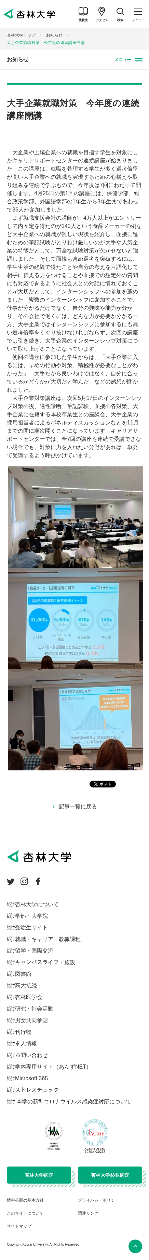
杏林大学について (37, 904)
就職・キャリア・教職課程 (48, 939)
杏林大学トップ (21, 35)
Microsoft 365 (31, 1078)
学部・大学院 (31, 916)
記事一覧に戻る (78, 806)
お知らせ (54, 35)
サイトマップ (19, 1226)
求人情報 (26, 1043)
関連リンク (88, 1213)
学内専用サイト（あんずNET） (53, 1067)
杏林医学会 (28, 997)
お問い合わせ (31, 1055)
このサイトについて (25, 1213)
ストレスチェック (37, 1090)
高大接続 (26, 985)
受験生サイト (31, 927)
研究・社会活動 (34, 1009)
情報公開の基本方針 (25, 1200)
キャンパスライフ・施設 (45, 962)
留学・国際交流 (34, 951)
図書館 (23, 974)
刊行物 (23, 1032)
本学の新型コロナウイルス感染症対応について (73, 1101)
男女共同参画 (31, 1020)
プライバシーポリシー (98, 1200)
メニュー (122, 59)
